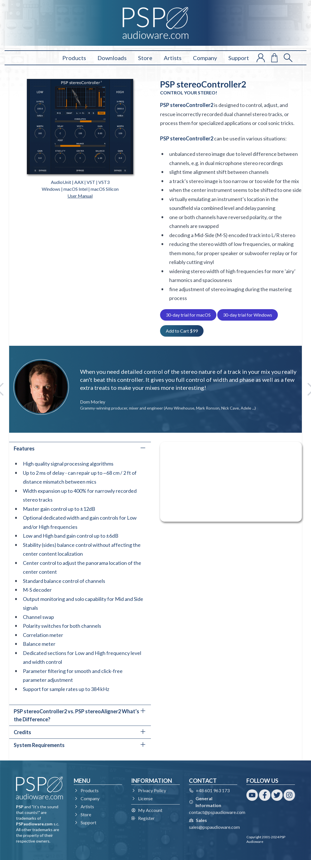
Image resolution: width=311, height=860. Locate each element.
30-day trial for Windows (247, 314)
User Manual (80, 195)
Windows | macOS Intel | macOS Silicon (80, 189)
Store (145, 57)
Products (74, 57)
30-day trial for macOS (188, 314)
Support (238, 57)
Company (205, 57)
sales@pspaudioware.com (214, 827)
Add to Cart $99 (182, 330)
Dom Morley (92, 401)
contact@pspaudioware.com (217, 812)
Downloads (112, 57)
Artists (173, 57)
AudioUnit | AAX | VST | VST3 (80, 182)
